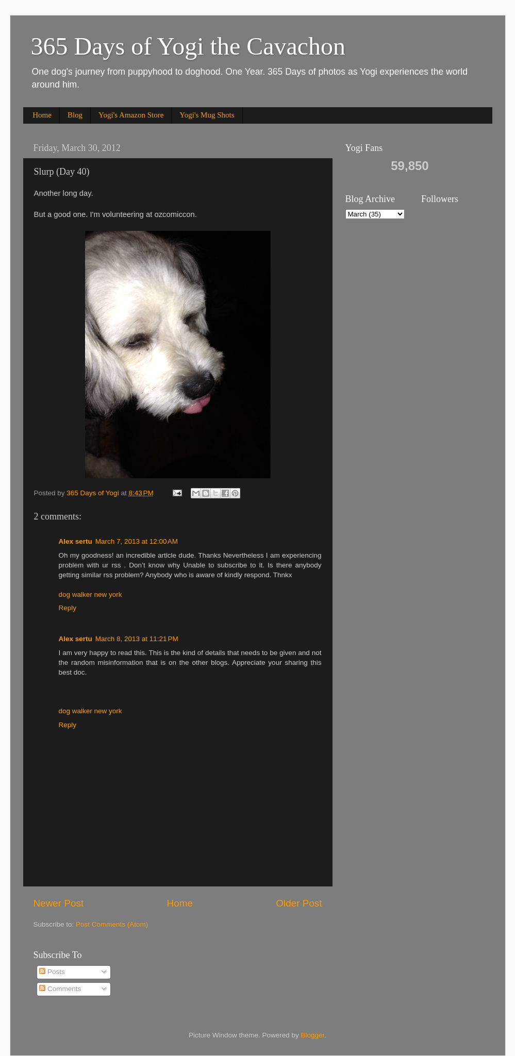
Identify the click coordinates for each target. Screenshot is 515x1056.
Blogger (313, 1035)
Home (42, 115)
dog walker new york (90, 594)
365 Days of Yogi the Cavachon (188, 46)
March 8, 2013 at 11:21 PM (136, 639)
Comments (60, 989)
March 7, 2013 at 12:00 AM (136, 541)
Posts (52, 972)
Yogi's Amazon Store (130, 115)
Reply (68, 608)
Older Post (299, 903)
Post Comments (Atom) (112, 924)
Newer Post (59, 903)
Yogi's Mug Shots (206, 115)
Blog (75, 115)
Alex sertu (75, 541)
